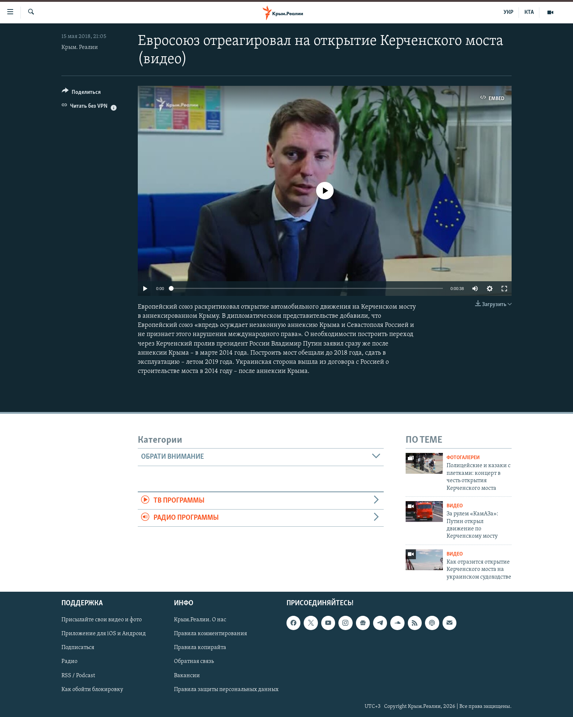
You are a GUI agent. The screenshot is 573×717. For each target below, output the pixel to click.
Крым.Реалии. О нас (200, 620)
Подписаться (77, 648)
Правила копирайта (200, 648)
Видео (455, 506)
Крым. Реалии (79, 47)
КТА (529, 12)
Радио (69, 662)
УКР (508, 12)
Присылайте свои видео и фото (101, 620)
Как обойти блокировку (92, 690)
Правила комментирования (210, 634)
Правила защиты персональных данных (226, 690)
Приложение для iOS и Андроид (103, 634)
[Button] (81, 93)
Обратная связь (194, 662)
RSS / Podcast (78, 676)
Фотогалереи (463, 458)
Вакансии (187, 676)
